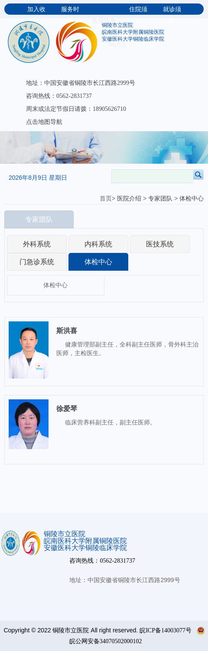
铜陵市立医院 (117, 25)
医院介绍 (129, 198)
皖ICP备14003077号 (166, 630)
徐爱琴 (66, 408)
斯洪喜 (66, 330)
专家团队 (160, 198)
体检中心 (191, 198)
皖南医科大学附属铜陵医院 (133, 32)
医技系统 (160, 244)
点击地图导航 (44, 122)
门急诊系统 (37, 262)
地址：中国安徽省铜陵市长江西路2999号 (80, 83)
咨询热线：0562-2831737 (59, 96)
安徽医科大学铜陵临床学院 (133, 39)
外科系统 (37, 244)
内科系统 (98, 244)
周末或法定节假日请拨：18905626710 (76, 109)
